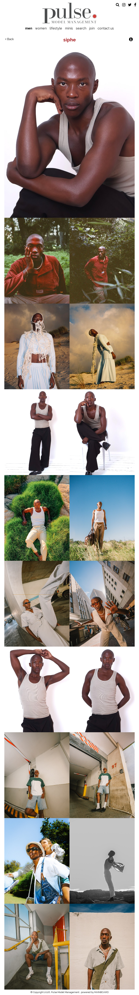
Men (28, 28)
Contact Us (106, 28)
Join (92, 28)
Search (81, 28)
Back (9, 39)
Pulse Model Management (69, 13)
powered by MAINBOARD (95, 992)
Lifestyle (56, 28)
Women (41, 28)
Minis (69, 28)
